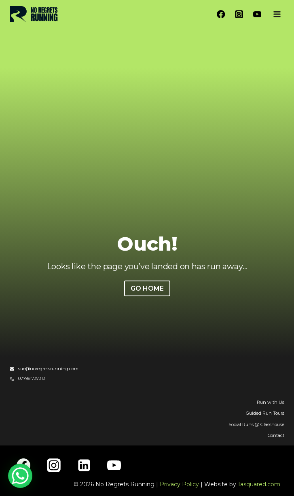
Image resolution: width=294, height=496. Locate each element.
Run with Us (270, 402)
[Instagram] (239, 14)
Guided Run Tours (265, 413)
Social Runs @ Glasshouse (256, 424)
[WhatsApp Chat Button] (20, 476)
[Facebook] (221, 14)
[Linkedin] (84, 465)
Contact (276, 435)
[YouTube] (257, 14)
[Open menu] (276, 14)
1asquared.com (259, 484)
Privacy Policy (179, 484)
